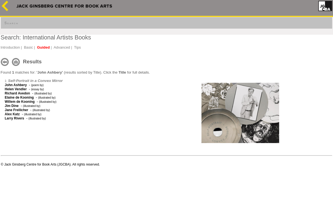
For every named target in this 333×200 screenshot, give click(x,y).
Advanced (62, 47)
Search (11, 23)
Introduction (10, 47)
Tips (77, 47)
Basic (28, 47)
